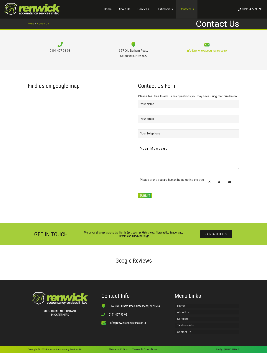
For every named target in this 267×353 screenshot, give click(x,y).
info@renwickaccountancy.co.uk (207, 50)
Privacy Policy (118, 349)
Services (183, 319)
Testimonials (185, 325)
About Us (183, 312)
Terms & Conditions (145, 349)
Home (181, 306)
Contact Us (184, 332)
